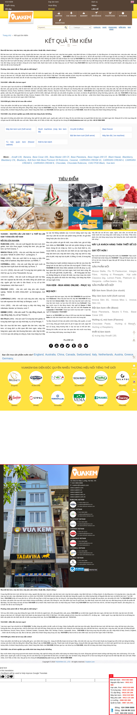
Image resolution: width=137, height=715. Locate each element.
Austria (119, 354)
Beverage (96, 14)
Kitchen (123, 14)
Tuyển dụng (10, 5)
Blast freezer (107, 129)
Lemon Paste (114, 277)
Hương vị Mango (125, 323)
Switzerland (83, 354)
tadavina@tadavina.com (85, 504)
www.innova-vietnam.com (86, 516)
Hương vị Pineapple (112, 274)
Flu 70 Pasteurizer (117, 271)
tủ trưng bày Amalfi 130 (104, 335)
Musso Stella (99, 271)
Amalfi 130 (17, 157)
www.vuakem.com (76, 488)
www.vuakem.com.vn (77, 497)
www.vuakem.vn (76, 490)
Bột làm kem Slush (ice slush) (108, 290)
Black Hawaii (115, 157)
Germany (7, 358)
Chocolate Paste (101, 323)
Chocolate (60, 163)
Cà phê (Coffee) (76, 129)
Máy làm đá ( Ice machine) (113, 135)
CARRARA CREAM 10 (90, 160)
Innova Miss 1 (119, 299)
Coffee (58, 14)
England (39, 354)
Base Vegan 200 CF (97, 157)
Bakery (83, 14)
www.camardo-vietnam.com (87, 535)
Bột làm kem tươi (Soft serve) (82, 135)
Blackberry (127, 157)
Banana (27, 157)
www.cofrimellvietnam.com (86, 554)
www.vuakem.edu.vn (77, 494)
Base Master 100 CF (59, 157)
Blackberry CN (8, 160)
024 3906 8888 (127, 707)
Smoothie (60, 21)
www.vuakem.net (76, 492)
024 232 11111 (126, 713)
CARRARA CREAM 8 (44, 163)
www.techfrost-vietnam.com (87, 525)
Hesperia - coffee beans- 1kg (107, 281)
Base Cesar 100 (40, 157)
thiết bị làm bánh (45, 142)
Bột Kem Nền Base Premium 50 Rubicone (48, 160)
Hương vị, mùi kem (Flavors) (107, 319)
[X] (111, 676)
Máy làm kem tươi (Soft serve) (18, 129)
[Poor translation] (9, 677)
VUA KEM (9, 2)
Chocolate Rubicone (76, 163)
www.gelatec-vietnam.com (86, 564)
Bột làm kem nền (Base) (105, 307)
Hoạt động (52, 5)
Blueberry (21, 160)
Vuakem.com (90, 662)
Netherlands (105, 354)
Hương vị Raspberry (102, 327)
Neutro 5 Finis (120, 311)
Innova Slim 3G (100, 299)
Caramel (74, 160)
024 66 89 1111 (128, 710)
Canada (70, 354)
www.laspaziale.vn (84, 545)
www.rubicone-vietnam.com (87, 506)
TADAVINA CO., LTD (63, 662)
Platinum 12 (129, 277)
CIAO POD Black (96, 163)
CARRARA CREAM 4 (113, 160)
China (60, 354)
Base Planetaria (78, 157)
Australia (50, 354)
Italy (94, 354)
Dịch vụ (95, 2)
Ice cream (71, 14)
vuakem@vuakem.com (80, 485)
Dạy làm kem (53, 2)
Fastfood (110, 14)
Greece (128, 354)
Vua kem (110, 163)
